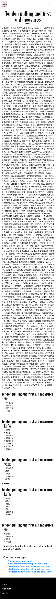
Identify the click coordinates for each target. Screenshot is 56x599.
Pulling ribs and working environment (20, 561)
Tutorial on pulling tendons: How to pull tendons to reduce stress (29, 566)
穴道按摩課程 (32, 135)
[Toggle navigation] (51, 4)
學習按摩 (16, 71)
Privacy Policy (6, 588)
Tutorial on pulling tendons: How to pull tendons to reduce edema (29, 569)
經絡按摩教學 (14, 549)
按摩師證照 (21, 280)
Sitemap (4, 584)
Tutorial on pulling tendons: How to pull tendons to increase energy (29, 571)
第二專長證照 (11, 240)
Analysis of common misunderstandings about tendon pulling (27, 563)
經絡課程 (29, 114)
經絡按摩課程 (11, 312)
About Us (5, 593)
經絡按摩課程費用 (36, 44)
